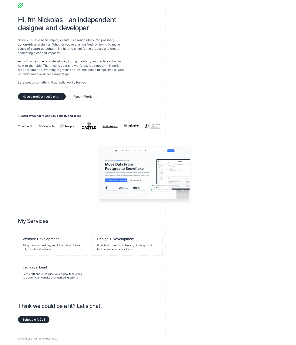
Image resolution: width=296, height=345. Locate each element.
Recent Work (82, 96)
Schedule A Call (33, 319)
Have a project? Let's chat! (41, 96)
